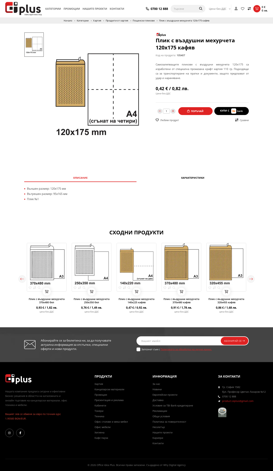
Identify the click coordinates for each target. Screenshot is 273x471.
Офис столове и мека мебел (111, 421)
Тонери (99, 411)
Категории (53, 8)
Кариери (158, 438)
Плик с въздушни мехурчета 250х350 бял (92, 300)
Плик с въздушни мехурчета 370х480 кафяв (181, 300)
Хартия (97, 20)
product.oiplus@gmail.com (238, 401)
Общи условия (161, 416)
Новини (157, 389)
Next (253, 279)
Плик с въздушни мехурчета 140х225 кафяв (136, 300)
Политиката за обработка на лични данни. (186, 349)
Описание (80, 177)
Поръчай (195, 111)
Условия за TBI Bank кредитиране (173, 405)
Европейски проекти (165, 394)
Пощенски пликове (144, 20)
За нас (156, 384)
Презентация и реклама (109, 400)
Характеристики (192, 177)
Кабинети (100, 405)
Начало (67, 20)
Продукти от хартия (117, 20)
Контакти (117, 8)
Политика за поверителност (169, 421)
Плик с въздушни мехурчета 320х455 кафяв (226, 300)
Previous (19, 279)
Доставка (158, 400)
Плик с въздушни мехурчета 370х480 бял (47, 300)
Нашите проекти (95, 8)
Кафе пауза (101, 438)
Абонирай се (233, 340)
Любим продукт (167, 119)
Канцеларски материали (109, 389)
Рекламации (160, 411)
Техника (99, 416)
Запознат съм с (176, 349)
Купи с (231, 111)
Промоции (72, 8)
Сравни (242, 119)
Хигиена (99, 432)
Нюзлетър (159, 427)
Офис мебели (103, 427)
